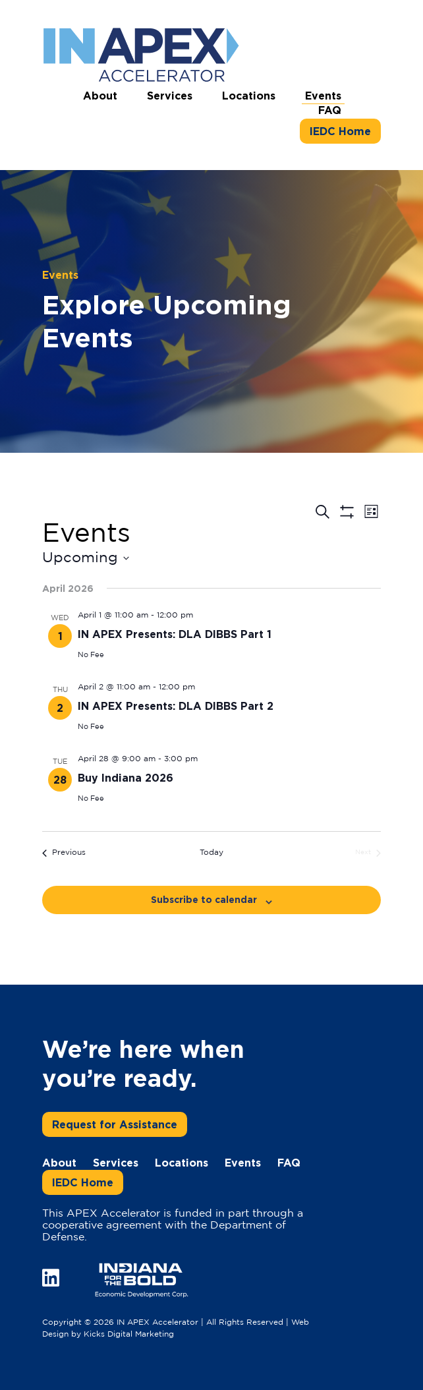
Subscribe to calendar (204, 899)
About (100, 95)
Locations (248, 95)
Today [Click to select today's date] (211, 852)
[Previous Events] (64, 853)
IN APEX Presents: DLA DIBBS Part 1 (174, 634)
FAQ (329, 110)
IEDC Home (340, 131)
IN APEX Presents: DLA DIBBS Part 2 (175, 706)
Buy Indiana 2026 (125, 778)
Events (323, 95)
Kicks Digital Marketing (129, 1334)
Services (169, 95)
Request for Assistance (114, 1124)
